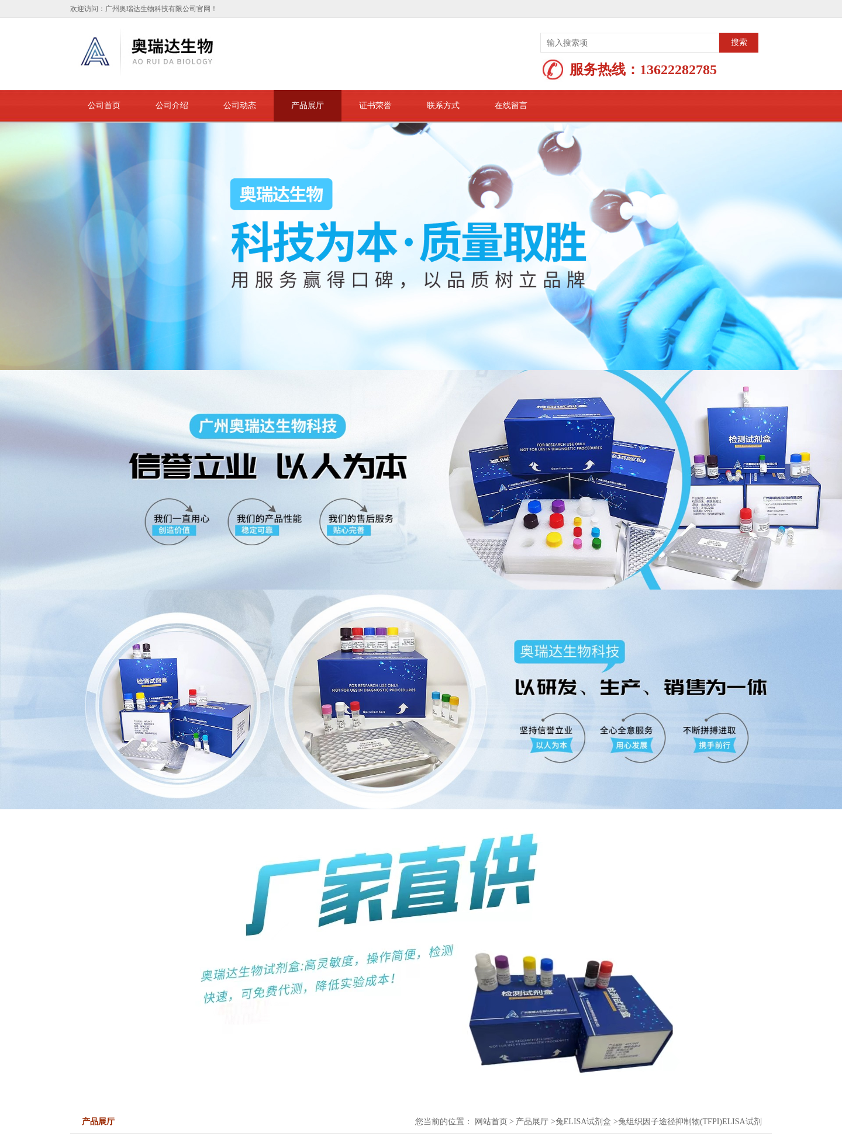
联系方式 (443, 105)
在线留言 (511, 105)
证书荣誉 (375, 105)
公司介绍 (172, 105)
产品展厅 (307, 105)
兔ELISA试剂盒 (583, 1121)
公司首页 (104, 105)
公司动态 (239, 105)
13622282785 (678, 69)
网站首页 (491, 1121)
